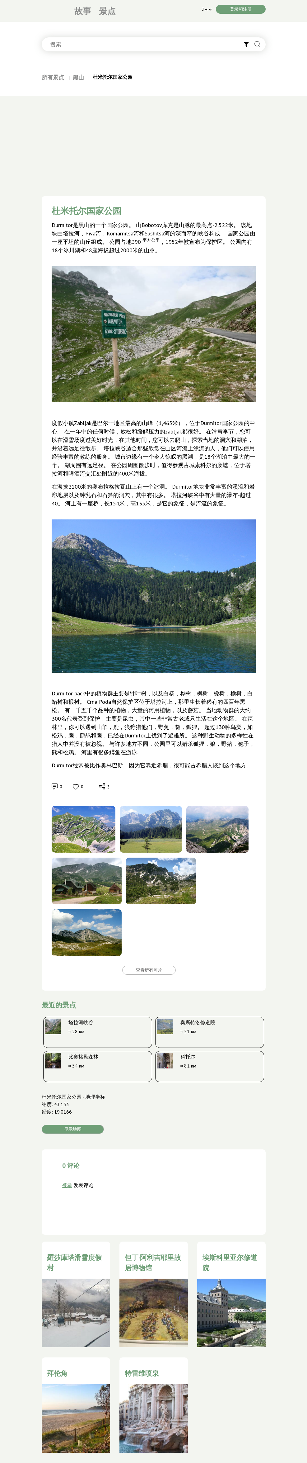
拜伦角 (57, 1373)
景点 (107, 11)
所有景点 (53, 77)
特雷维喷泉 (142, 1373)
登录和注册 (241, 9)
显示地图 (72, 1129)
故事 (82, 11)
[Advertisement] (153, 142)
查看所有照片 (149, 970)
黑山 (78, 77)
